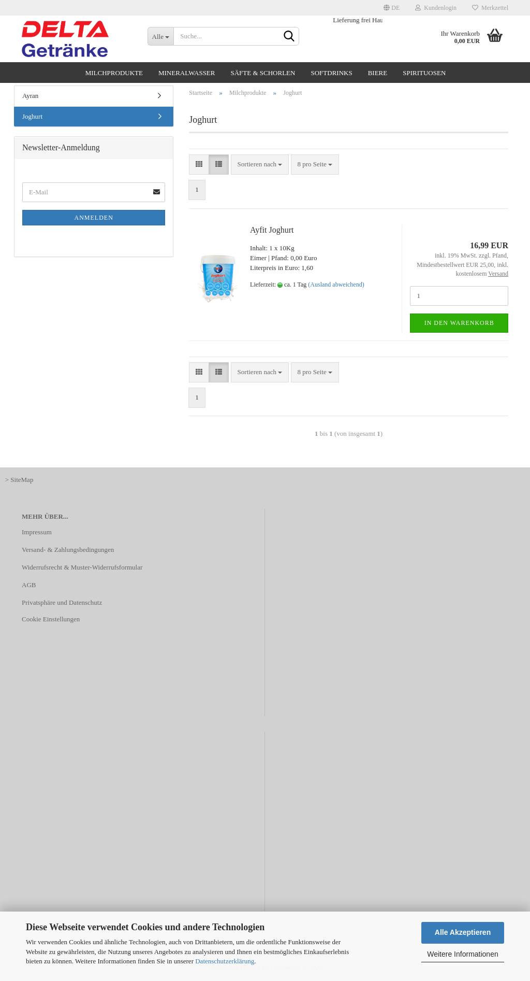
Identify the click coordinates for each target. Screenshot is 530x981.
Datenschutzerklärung (224, 961)
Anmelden (94, 217)
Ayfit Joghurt (271, 229)
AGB (29, 585)
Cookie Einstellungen (51, 619)
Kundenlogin (436, 7)
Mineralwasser (186, 73)
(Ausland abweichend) (336, 284)
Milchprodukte (114, 73)
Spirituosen (424, 73)
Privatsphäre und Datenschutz (62, 602)
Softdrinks (331, 73)
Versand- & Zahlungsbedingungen (68, 549)
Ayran (30, 95)
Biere (378, 73)
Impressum (37, 532)
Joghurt (32, 116)
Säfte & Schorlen (262, 73)
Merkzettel (490, 7)
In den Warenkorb (459, 322)
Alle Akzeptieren (463, 932)
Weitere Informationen (462, 954)
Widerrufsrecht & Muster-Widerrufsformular (82, 567)
